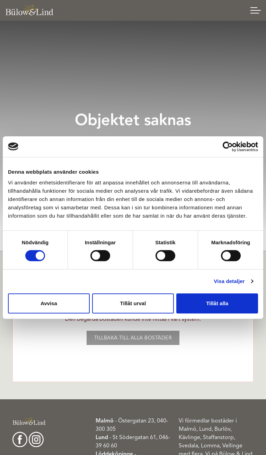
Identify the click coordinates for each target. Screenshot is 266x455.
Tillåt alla (217, 303)
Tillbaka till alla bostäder (133, 338)
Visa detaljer (229, 281)
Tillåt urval (133, 303)
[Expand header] (255, 10)
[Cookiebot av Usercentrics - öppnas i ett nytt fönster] (227, 146)
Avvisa (49, 303)
